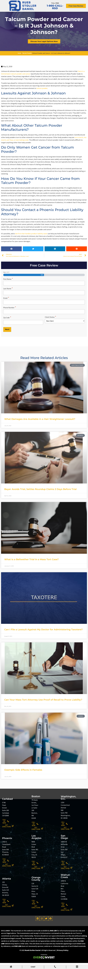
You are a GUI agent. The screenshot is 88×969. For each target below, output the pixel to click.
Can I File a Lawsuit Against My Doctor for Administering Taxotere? (43, 635)
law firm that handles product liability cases (31, 241)
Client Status (50, 323)
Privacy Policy (62, 956)
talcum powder (41, 96)
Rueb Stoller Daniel (33, 956)
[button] (11, 256)
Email (6, 305)
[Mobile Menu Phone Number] (55, 967)
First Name (8, 287)
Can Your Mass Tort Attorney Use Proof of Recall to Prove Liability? (43, 705)
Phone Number (9, 314)
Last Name (8, 296)
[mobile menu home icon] (11, 967)
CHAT (33, 967)
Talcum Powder (27, 61)
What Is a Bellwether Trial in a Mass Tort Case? (31, 565)
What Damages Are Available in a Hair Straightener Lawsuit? (39, 425)
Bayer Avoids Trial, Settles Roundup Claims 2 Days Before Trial (40, 495)
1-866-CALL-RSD (55, 9)
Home (20, 61)
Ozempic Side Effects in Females (23, 776)
